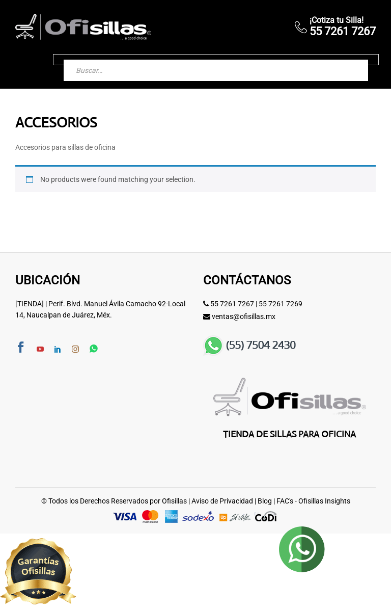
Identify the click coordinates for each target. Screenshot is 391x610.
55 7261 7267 (232, 304)
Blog (265, 501)
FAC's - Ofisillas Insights (313, 501)
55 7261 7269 (280, 304)
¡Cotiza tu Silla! (337, 20)
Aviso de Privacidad (222, 501)
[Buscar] (350, 59)
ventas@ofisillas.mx (243, 316)
